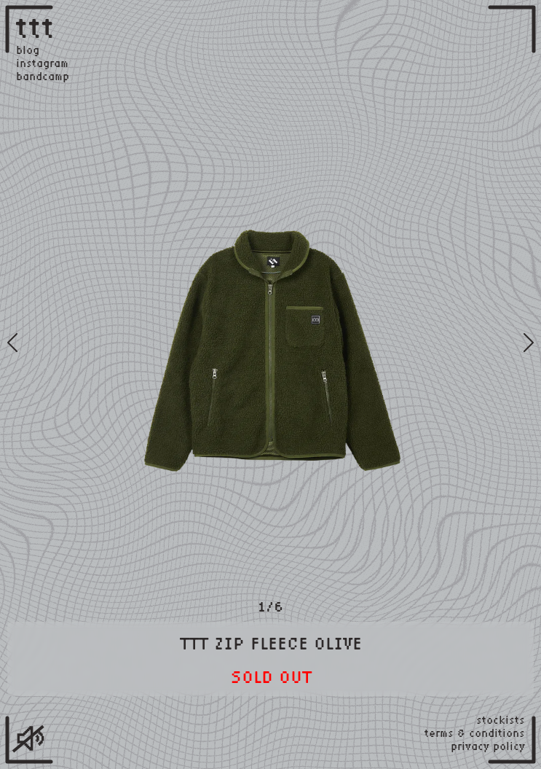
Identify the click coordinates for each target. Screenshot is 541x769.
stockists (500, 720)
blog (27, 50)
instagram (42, 63)
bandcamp (42, 76)
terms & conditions (474, 733)
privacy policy (488, 746)
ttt (35, 27)
